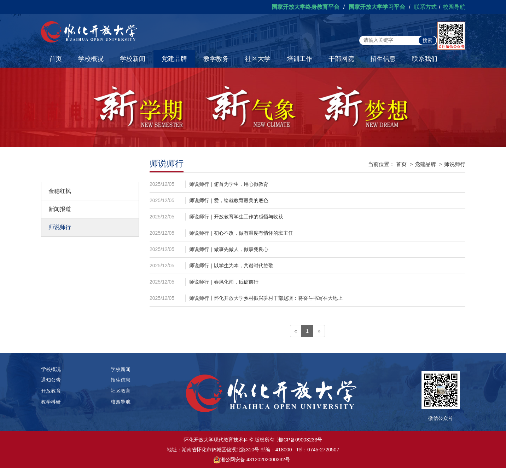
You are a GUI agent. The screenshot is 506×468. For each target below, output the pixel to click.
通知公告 (51, 380)
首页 (55, 58)
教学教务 (216, 58)
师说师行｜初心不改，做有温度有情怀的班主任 (241, 233)
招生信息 (383, 58)
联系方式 (425, 7)
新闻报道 (59, 209)
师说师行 (59, 227)
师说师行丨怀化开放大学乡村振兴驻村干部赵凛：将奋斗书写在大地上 (266, 298)
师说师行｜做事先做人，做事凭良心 (228, 249)
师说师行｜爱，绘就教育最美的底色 (228, 200)
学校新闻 (132, 58)
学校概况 (91, 58)
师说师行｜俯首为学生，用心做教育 (228, 184)
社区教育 (120, 391)
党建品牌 (174, 58)
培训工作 (299, 58)
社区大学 (258, 58)
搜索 (427, 40)
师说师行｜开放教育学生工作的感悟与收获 (236, 216)
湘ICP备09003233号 (299, 440)
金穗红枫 (59, 191)
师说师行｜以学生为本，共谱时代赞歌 (231, 265)
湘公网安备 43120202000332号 (255, 459)
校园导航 (454, 7)
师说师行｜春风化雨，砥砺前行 (223, 282)
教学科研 (51, 402)
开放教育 (51, 391)
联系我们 (424, 58)
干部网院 (341, 58)
